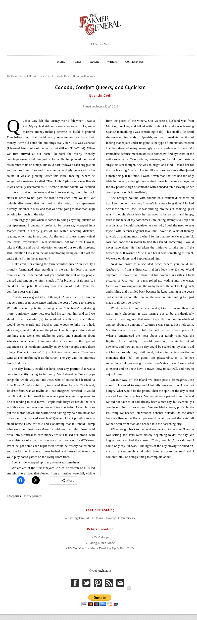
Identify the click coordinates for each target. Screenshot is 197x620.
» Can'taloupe (100, 537)
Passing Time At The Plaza (85, 518)
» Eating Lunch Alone (100, 543)
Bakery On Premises (119, 518)
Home (61, 61)
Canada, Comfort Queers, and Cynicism (75, 76)
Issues (77, 61)
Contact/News (134, 61)
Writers (112, 61)
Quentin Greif (100, 95)
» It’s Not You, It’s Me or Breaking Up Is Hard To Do (100, 548)
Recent (94, 61)
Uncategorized (31, 496)
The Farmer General (17, 76)
